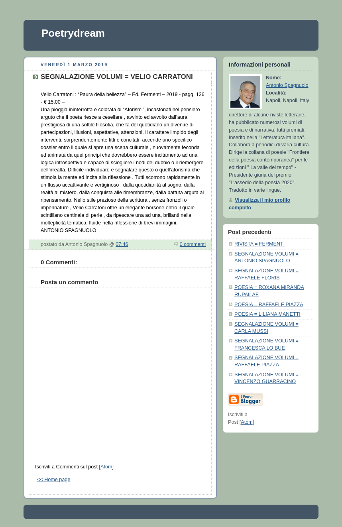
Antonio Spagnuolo (287, 85)
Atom (106, 467)
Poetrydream (73, 33)
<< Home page (53, 479)
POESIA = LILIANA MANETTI (267, 314)
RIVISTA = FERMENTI (259, 244)
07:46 (122, 244)
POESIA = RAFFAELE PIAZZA (268, 304)
